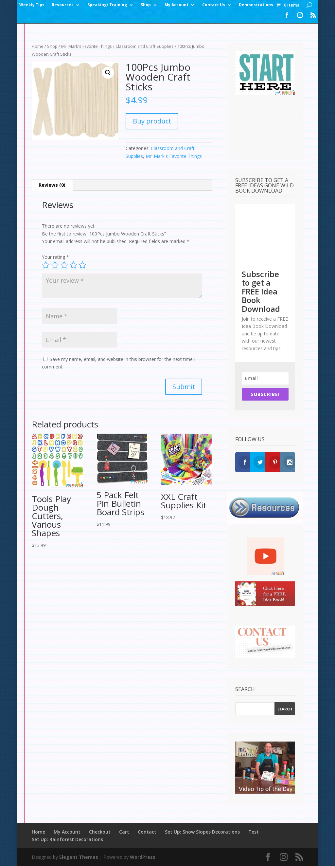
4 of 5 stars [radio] (73, 265)
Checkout (100, 832)
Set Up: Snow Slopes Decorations (202, 832)
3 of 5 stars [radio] (64, 265)
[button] (108, 73)
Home (38, 46)
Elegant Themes (78, 857)
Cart (124, 832)
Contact (147, 832)
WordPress (142, 857)
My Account (176, 5)
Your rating (55, 257)
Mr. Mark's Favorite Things (86, 46)
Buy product (152, 121)
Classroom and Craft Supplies (144, 46)
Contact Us (213, 5)
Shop (146, 5)
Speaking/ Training (107, 5)
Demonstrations (256, 5)
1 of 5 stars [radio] (46, 265)
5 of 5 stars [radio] (82, 265)
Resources (63, 5)
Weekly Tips (31, 5)
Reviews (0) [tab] (52, 185)
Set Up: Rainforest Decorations (67, 839)
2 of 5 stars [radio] (55, 265)
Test (253, 832)
